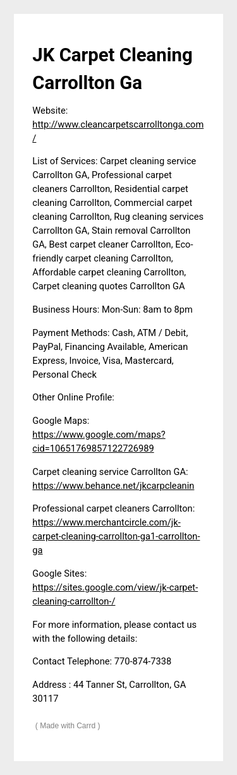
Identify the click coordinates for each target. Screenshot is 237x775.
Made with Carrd (67, 725)
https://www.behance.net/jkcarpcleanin (113, 485)
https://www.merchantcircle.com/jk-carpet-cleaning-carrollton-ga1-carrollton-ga (116, 536)
